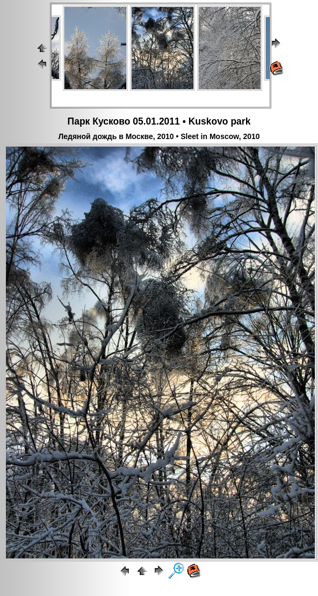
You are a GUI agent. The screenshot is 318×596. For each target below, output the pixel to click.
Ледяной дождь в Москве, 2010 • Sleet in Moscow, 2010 (158, 136)
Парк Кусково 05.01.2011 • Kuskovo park (159, 121)
